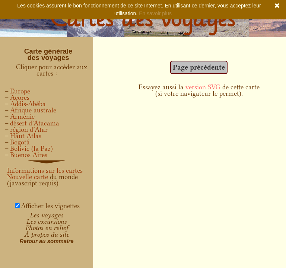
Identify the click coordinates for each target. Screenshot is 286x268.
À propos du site (46, 234)
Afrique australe (33, 110)
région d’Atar (29, 129)
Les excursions (46, 221)
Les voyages (46, 215)
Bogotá (20, 142)
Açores (19, 97)
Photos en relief (46, 228)
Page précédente (199, 67)
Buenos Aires (28, 155)
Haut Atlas (25, 136)
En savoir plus (155, 13)
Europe (20, 91)
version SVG (202, 87)
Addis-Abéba (28, 104)
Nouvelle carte (27, 177)
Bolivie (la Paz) (31, 148)
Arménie (22, 116)
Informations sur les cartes (45, 170)
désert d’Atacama (34, 123)
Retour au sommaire (46, 241)
